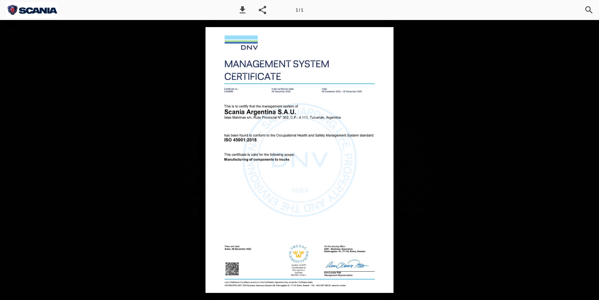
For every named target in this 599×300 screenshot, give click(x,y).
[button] (242, 10)
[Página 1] (299, 10)
